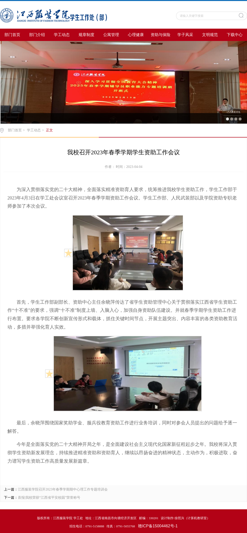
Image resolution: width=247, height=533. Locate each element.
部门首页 (12, 35)
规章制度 (86, 35)
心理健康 (136, 35)
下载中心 (235, 35)
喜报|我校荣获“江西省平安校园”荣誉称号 (49, 497)
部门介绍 (37, 35)
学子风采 (185, 35)
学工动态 (62, 35)
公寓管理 (111, 35)
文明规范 (210, 35)
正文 (49, 130)
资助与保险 (160, 35)
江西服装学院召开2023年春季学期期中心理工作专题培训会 (63, 489)
